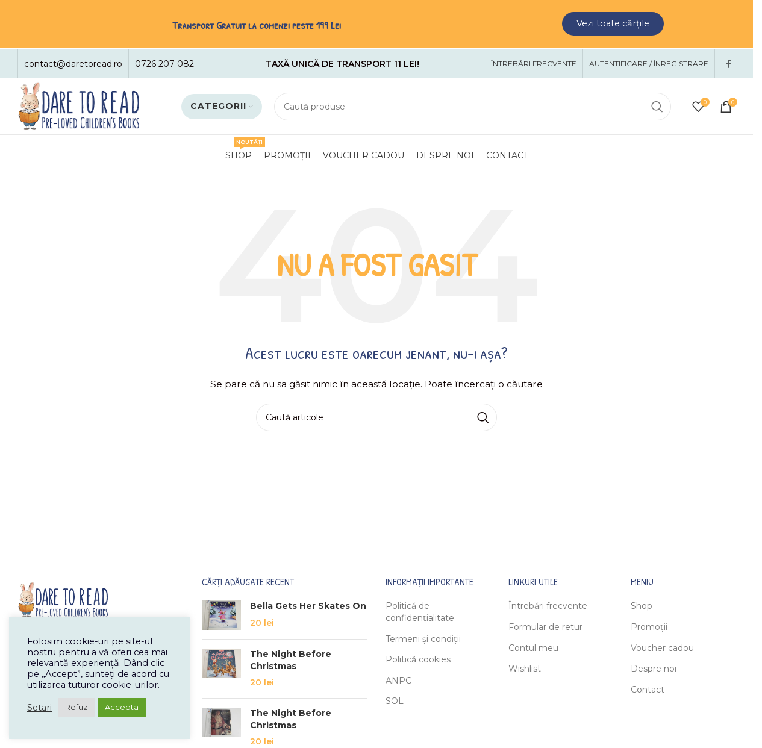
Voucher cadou (662, 646)
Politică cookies (418, 658)
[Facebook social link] (728, 60)
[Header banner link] (376, 24)
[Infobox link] (73, 60)
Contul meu (533, 646)
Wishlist (524, 667)
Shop (641, 604)
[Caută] (478, 103)
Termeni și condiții (423, 637)
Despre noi (653, 667)
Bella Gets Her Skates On (308, 604)
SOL (395, 699)
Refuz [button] (76, 707)
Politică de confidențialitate (420, 610)
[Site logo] (83, 102)
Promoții (649, 625)
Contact (647, 688)
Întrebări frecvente (547, 604)
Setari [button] (39, 707)
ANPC (398, 679)
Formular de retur (545, 625)
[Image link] (62, 597)
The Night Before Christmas (290, 658)
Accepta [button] (122, 707)
